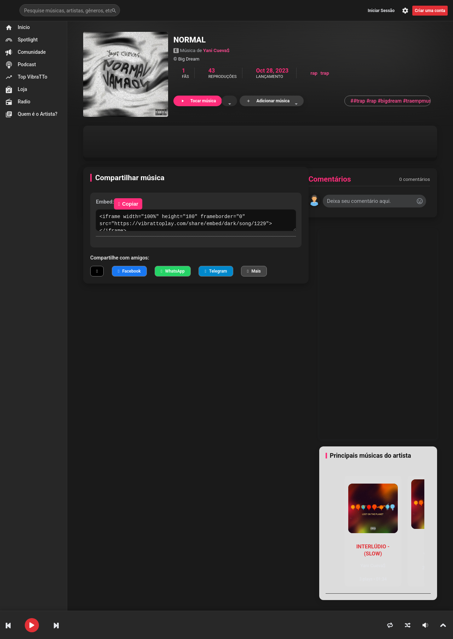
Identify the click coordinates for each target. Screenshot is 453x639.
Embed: (105, 202)
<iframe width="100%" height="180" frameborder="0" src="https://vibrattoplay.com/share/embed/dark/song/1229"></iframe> (196, 220)
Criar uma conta (430, 10)
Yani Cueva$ (216, 50)
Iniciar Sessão (381, 10)
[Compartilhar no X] (97, 271)
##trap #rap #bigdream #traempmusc (390, 101)
